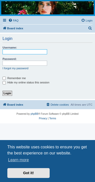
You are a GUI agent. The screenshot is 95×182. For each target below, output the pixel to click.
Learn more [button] (18, 160)
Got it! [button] (28, 173)
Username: (10, 47)
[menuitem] (13, 20)
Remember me (14, 78)
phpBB (34, 113)
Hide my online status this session (26, 82)
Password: (10, 58)
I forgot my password (15, 68)
